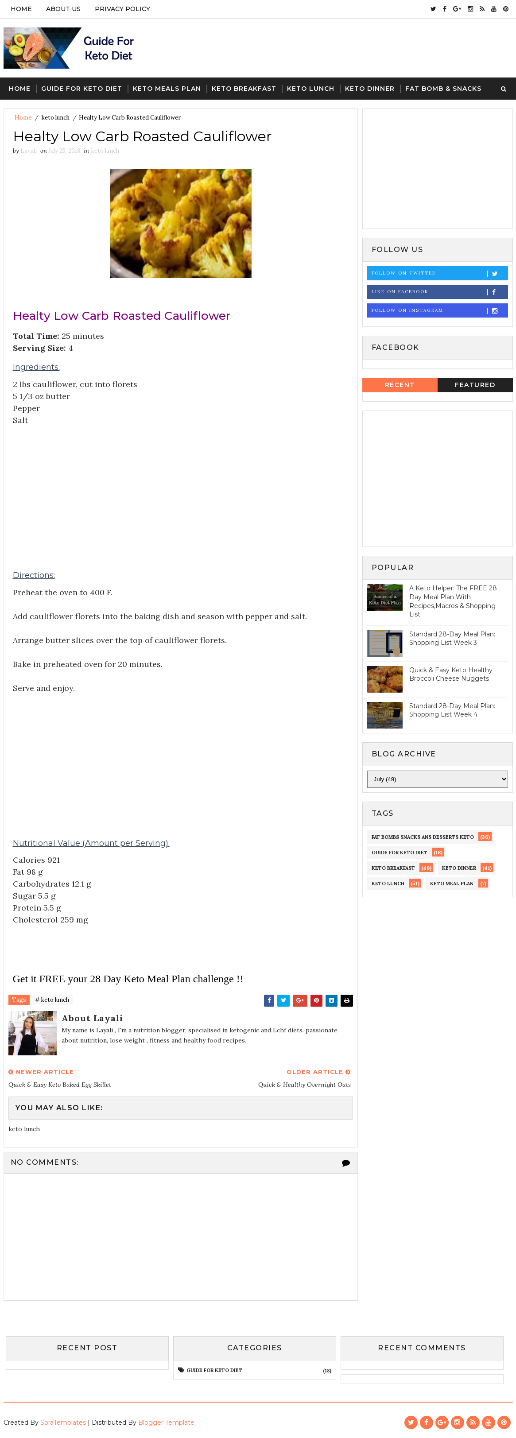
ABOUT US (63, 9)
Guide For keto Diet (81, 89)
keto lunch (56, 117)
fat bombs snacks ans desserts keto (423, 837)
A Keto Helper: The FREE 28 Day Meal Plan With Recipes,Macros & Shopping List (453, 601)
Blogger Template (166, 1422)
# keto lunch (52, 1000)
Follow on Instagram (440, 310)
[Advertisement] (181, 488)
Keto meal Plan (451, 883)
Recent (400, 385)
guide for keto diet (399, 852)
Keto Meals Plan (167, 89)
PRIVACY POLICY (122, 9)
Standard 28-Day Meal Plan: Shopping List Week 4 (452, 710)
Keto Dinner (370, 89)
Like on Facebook (440, 292)
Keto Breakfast (244, 89)
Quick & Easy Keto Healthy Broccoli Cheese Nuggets (451, 674)
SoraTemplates (63, 1422)
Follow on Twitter (440, 273)
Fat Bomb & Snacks (443, 89)
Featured (475, 385)
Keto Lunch (310, 89)
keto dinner (459, 868)
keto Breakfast (393, 868)
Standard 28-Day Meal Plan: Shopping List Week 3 (452, 638)
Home (21, 9)
